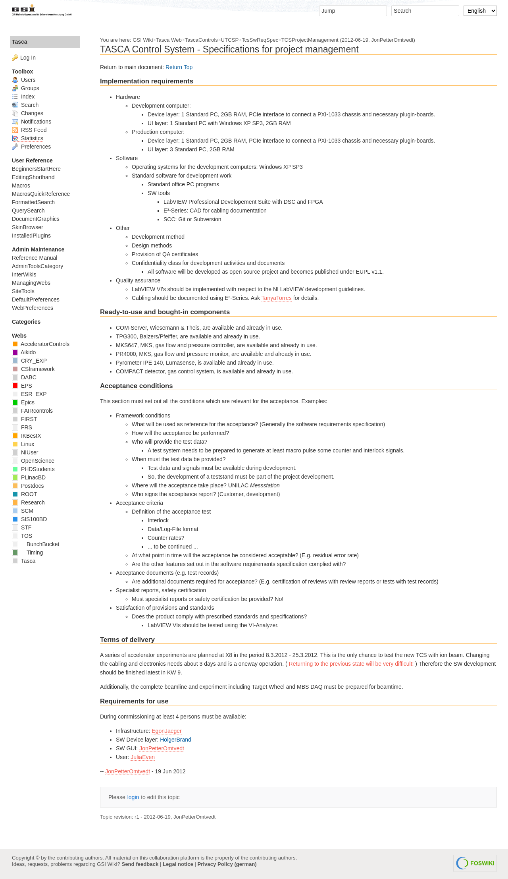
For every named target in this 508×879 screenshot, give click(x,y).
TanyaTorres (277, 298)
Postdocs (28, 486)
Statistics (27, 138)
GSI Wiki (143, 40)
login (133, 797)
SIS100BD (29, 519)
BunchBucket (35, 544)
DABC (24, 377)
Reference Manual (34, 258)
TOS (22, 536)
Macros (21, 185)
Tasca (19, 42)
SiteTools (23, 291)
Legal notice (178, 864)
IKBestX (26, 436)
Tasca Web (169, 40)
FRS (22, 427)
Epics (23, 402)
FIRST (24, 419)
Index (23, 96)
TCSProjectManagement (310, 40)
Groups (25, 88)
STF (21, 527)
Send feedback (139, 864)
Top (188, 67)
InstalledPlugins (31, 235)
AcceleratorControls (40, 344)
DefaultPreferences (36, 299)
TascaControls (201, 40)
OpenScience (33, 461)
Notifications (31, 121)
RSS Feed (29, 130)
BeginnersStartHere (36, 169)
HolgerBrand (175, 739)
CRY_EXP (29, 360)
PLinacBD (29, 477)
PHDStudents (33, 469)
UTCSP (230, 40)
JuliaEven (143, 757)
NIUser (25, 452)
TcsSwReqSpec (260, 40)
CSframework (33, 369)
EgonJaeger (167, 731)
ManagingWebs (31, 283)
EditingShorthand (33, 177)
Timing (27, 552)
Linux (23, 444)
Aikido (24, 352)
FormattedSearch (33, 202)
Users (23, 80)
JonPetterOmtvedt (161, 748)
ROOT (24, 494)
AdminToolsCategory (37, 266)
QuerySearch (28, 210)
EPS (22, 386)
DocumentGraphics (36, 219)
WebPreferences (32, 308)
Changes (27, 113)
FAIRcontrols (32, 411)
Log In (28, 57)
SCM (22, 511)
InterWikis (24, 274)
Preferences (31, 146)
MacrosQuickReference (41, 194)
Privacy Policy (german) (227, 864)
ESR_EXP (29, 394)
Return (173, 67)
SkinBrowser (27, 227)
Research (28, 502)
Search (25, 105)
